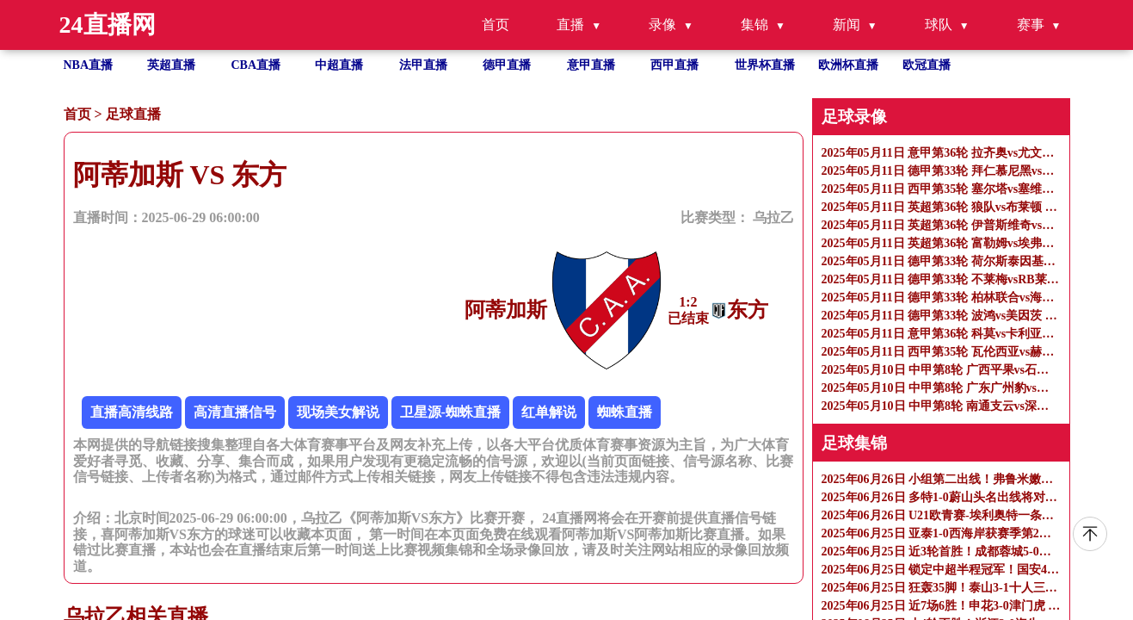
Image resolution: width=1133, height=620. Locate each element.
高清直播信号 (235, 412)
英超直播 (171, 65)
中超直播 (339, 65)
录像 (662, 24)
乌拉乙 (773, 217)
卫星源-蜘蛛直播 (450, 412)
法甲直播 (423, 65)
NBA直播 (89, 65)
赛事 (1030, 24)
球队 (938, 24)
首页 (495, 24)
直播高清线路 (131, 412)
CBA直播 (256, 65)
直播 (570, 24)
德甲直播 (507, 65)
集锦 (754, 24)
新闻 (846, 24)
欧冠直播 (926, 65)
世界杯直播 (765, 65)
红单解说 (548, 412)
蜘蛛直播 (624, 412)
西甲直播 (674, 65)
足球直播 (133, 114)
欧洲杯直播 (848, 65)
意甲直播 (591, 65)
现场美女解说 (338, 412)
